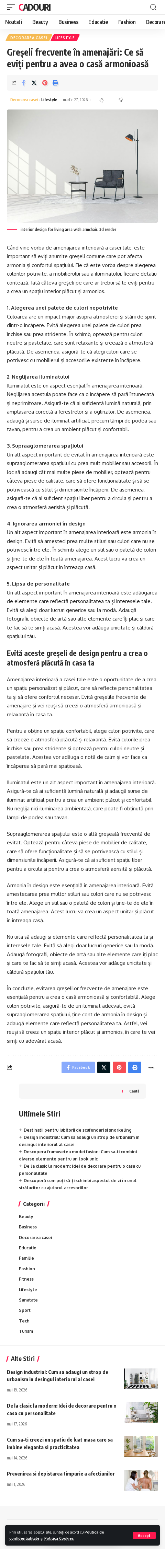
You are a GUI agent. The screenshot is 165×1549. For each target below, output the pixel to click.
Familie (26, 1258)
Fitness (26, 1279)
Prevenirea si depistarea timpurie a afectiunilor (61, 1473)
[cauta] (153, 7)
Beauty (26, 1216)
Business (28, 1226)
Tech (24, 1320)
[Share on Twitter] (34, 82)
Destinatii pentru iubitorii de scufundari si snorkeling (78, 1130)
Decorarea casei (28, 38)
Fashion (27, 1268)
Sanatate (28, 1300)
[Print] (55, 82)
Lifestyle (65, 38)
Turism (26, 1331)
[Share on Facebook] (23, 82)
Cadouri (35, 7)
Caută (134, 1091)
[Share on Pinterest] (45, 82)
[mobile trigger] (13, 7)
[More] (151, 1067)
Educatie (27, 1247)
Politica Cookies (59, 1538)
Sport (25, 1310)
